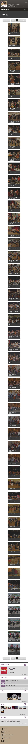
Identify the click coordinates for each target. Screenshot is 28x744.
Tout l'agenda (24, 674)
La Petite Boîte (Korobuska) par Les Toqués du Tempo (10, 721)
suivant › (23, 20)
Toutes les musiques (22, 723)
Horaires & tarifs (8, 735)
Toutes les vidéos (23, 701)
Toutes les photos (23, 714)
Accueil (2, 13)
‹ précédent (5, 20)
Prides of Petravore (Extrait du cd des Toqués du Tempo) (11, 720)
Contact (6, 741)
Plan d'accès (7, 738)
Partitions (6, 729)
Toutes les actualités (22, 688)
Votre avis (6, 732)
